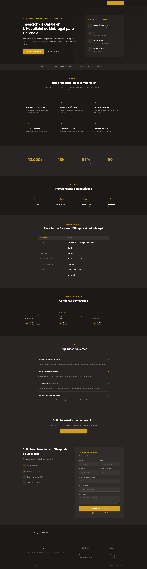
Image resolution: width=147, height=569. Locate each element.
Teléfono (82, 469)
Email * (102, 460)
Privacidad (112, 552)
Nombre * (82, 460)
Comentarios (83, 494)
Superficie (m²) (105, 469)
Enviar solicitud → (99, 508)
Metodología (90, 3)
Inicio (79, 3)
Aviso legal (112, 555)
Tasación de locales (85, 557)
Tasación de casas (85, 555)
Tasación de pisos (85, 552)
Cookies (112, 557)
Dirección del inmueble (87, 477)
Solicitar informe (115, 3)
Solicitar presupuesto (73, 431)
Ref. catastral (84, 485)
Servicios (101, 3)
